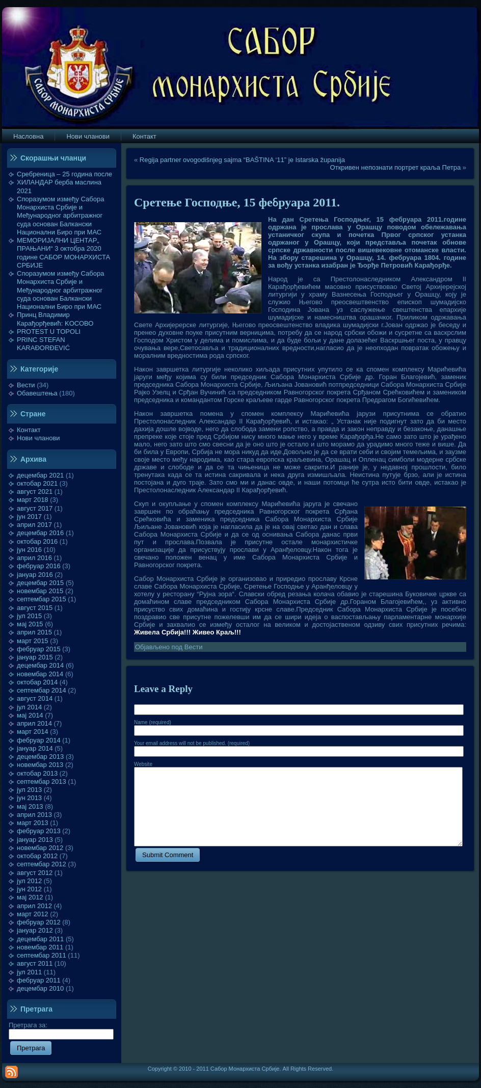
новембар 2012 (40, 848)
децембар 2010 (40, 988)
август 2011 (34, 963)
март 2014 (32, 731)
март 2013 (32, 823)
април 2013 (34, 814)
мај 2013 (30, 806)
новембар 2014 (40, 674)
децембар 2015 (40, 583)
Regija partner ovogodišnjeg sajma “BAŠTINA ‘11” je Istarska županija (242, 160)
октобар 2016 (37, 541)
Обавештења (37, 393)
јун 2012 (29, 889)
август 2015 (34, 608)
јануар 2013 (35, 839)
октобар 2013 (37, 773)
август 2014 (34, 698)
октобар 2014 (37, 682)
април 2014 (34, 723)
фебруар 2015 (39, 649)
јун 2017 (29, 516)
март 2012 (32, 914)
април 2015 (34, 632)
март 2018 (32, 499)
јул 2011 (29, 972)
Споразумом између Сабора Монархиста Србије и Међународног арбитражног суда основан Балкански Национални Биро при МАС (60, 215)
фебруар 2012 (39, 922)
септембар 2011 (41, 955)
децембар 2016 (40, 533)
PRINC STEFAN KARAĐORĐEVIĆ (43, 344)
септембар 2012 (41, 864)
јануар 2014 (35, 748)
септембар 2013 (41, 781)
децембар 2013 (40, 756)
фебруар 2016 (39, 566)
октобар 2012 (37, 856)
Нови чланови (38, 438)
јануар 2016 (35, 574)
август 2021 (34, 491)
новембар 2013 (40, 764)
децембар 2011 (40, 939)
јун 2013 (29, 798)
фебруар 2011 (39, 980)
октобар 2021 (37, 483)
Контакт (29, 430)
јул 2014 (29, 707)
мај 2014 (30, 715)
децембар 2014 (40, 665)
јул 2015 (29, 616)
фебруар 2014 (39, 740)
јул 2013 (29, 789)
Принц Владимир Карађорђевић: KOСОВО (55, 319)
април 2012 (34, 906)
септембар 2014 (41, 690)
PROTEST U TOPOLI (49, 331)
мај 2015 (30, 624)
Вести (26, 385)
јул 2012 (29, 881)
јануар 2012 (35, 930)
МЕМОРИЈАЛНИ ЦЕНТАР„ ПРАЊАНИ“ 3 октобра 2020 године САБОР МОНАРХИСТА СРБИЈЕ (63, 252)
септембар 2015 (41, 599)
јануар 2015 (35, 657)
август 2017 (34, 508)
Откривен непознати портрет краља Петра (395, 167)
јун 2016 (29, 549)
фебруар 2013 (39, 831)
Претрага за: (61, 1029)
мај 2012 (30, 897)
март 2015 (32, 641)
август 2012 (34, 873)
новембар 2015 (40, 591)
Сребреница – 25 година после (64, 174)
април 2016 (34, 558)
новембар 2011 (40, 947)
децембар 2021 (40, 475)
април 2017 (34, 524)
